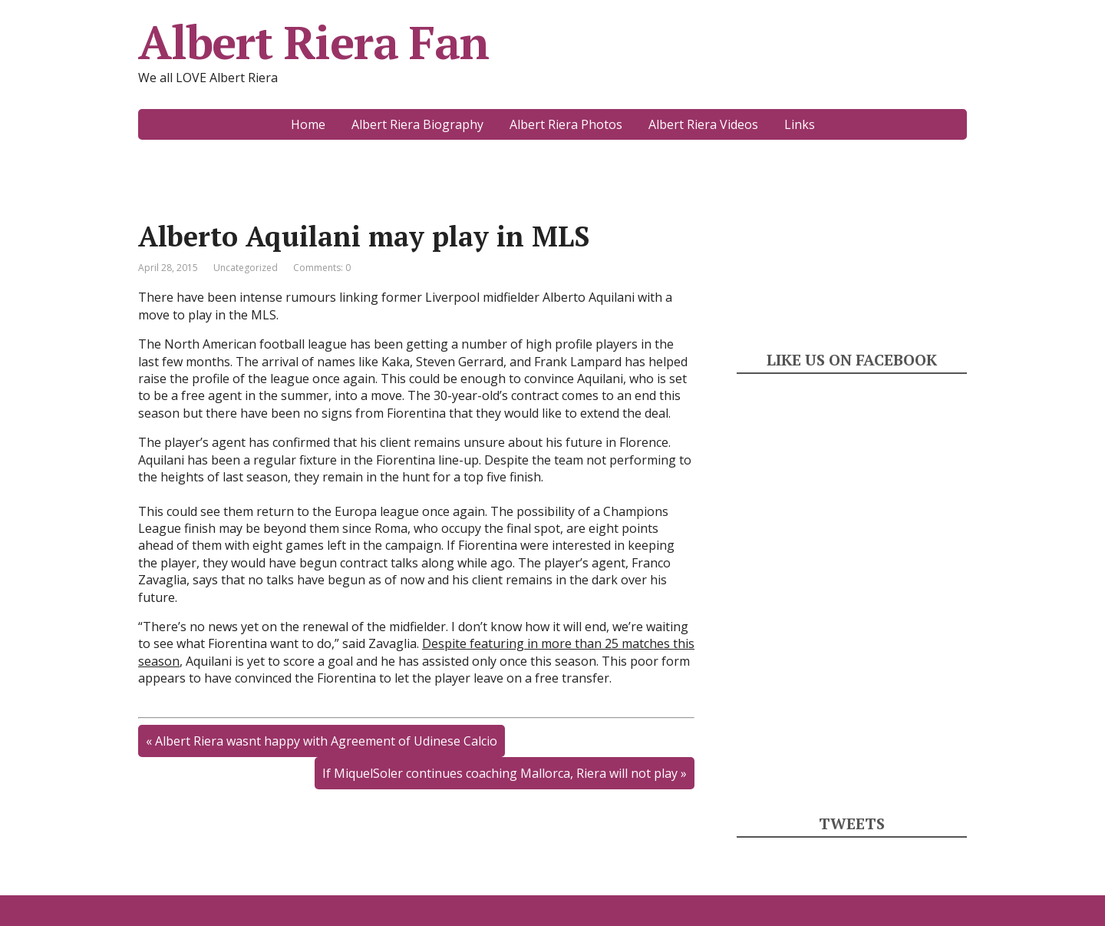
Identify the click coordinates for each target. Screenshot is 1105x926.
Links (799, 124)
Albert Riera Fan (313, 42)
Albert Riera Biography (417, 124)
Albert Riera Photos (566, 124)
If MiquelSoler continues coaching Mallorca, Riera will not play (500, 773)
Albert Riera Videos (703, 124)
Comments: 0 (322, 267)
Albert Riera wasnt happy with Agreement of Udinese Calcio (326, 741)
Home (308, 124)
